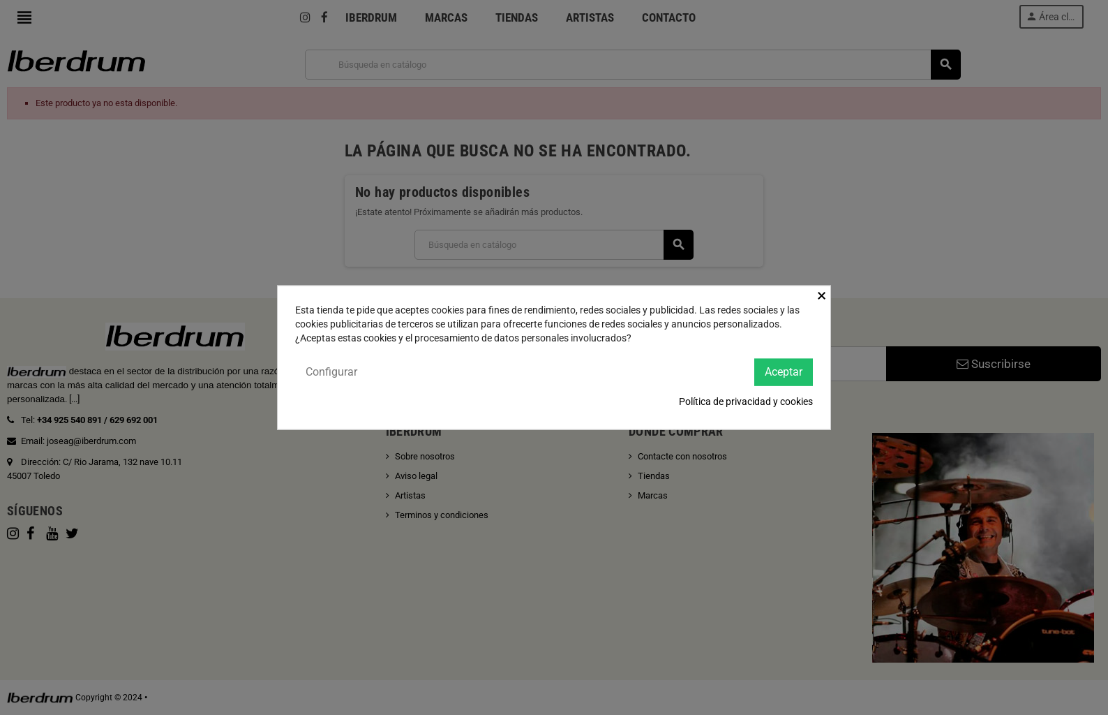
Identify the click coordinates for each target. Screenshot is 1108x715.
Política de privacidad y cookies (746, 400)
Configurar (331, 371)
